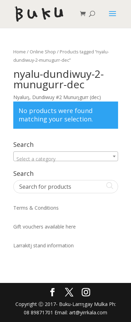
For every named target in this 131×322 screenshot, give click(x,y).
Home (19, 51)
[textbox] (66, 159)
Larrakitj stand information (43, 245)
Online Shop (43, 51)
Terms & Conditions (36, 207)
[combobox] (65, 156)
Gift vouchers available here (44, 226)
